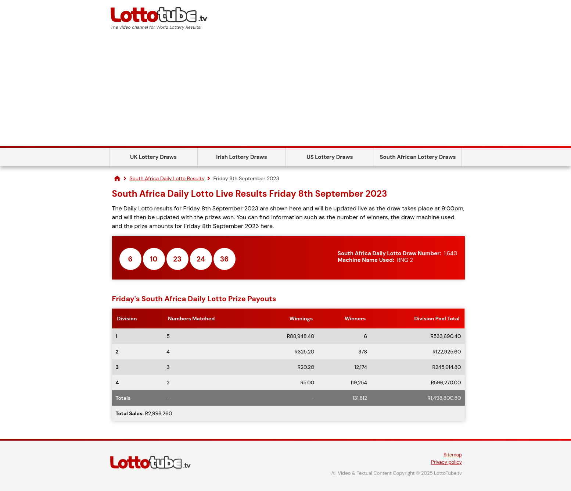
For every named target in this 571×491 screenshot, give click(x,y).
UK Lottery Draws (153, 157)
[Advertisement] (285, 90)
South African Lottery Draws (418, 157)
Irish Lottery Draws (241, 157)
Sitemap (452, 455)
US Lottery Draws (329, 157)
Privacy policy (446, 462)
